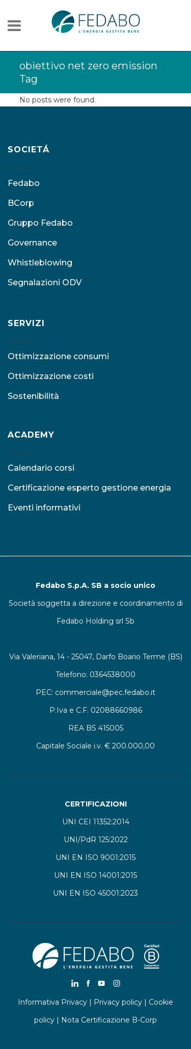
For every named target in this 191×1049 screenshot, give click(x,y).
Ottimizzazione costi (51, 376)
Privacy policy (118, 1002)
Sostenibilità (33, 396)
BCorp (21, 203)
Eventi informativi (44, 508)
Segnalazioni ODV (44, 282)
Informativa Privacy (52, 1002)
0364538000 (112, 674)
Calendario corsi (41, 468)
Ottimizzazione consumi (58, 356)
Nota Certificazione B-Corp (109, 1020)
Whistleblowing (40, 262)
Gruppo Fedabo (40, 223)
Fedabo (24, 183)
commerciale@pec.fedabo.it (105, 692)
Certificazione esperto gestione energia (89, 488)
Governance (32, 243)
